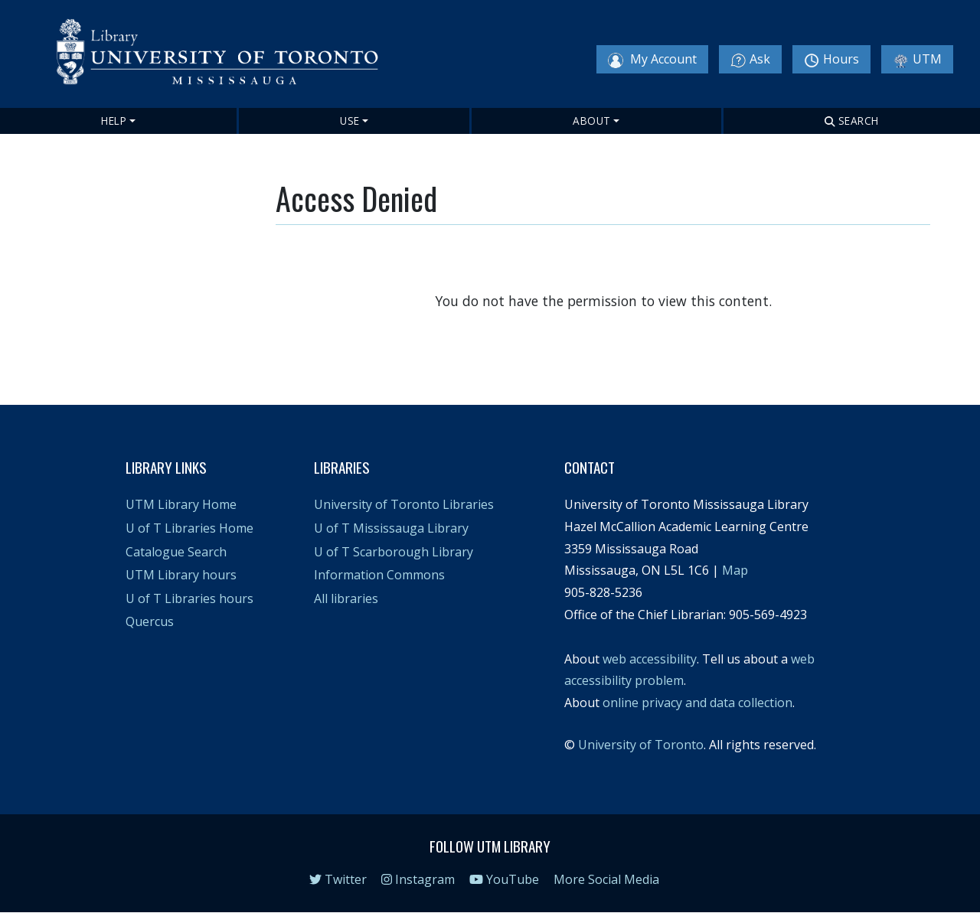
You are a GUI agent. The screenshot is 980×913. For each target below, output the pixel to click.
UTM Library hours (181, 574)
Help (113, 120)
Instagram (418, 879)
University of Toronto (641, 744)
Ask (750, 59)
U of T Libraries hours (189, 598)
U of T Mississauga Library (391, 528)
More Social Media (606, 879)
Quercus (150, 621)
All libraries (346, 598)
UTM (917, 59)
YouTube (504, 879)
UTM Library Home (181, 504)
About (592, 120)
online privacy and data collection (697, 702)
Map (735, 570)
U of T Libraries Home (189, 528)
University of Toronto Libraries (404, 504)
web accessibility (650, 659)
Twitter (338, 879)
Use (350, 120)
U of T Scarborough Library (393, 551)
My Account (652, 59)
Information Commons (379, 574)
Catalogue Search (176, 551)
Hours (831, 59)
